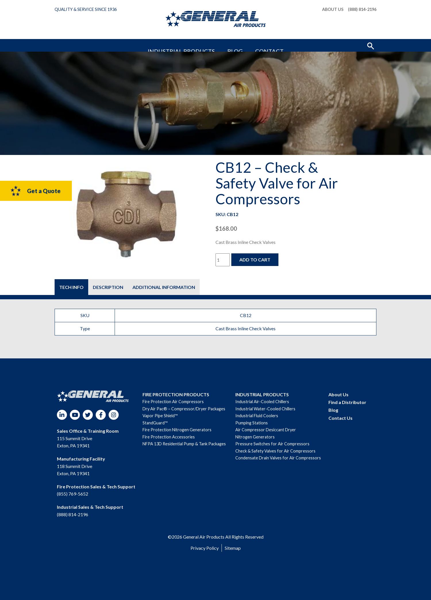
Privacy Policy (205, 548)
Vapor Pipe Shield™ (160, 415)
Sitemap (233, 548)
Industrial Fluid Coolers (256, 415)
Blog (230, 45)
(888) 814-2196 (362, 9)
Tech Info (71, 287)
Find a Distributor (347, 402)
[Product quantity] (223, 259)
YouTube (75, 415)
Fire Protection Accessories (169, 436)
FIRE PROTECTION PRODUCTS (176, 394)
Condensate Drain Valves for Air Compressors (278, 457)
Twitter (88, 415)
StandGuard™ (155, 422)
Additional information (163, 287)
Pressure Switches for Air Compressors (272, 443)
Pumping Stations (251, 422)
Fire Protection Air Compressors (173, 401)
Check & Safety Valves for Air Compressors (275, 450)
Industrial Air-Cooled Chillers (262, 401)
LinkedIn (62, 415)
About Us (332, 9)
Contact (252, 45)
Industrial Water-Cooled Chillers (265, 408)
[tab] (71, 287)
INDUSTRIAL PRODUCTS (262, 394)
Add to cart (254, 259)
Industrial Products (193, 45)
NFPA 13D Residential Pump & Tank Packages (184, 443)
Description (108, 287)
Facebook (101, 415)
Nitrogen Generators (255, 436)
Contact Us (340, 418)
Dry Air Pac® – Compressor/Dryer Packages (184, 408)
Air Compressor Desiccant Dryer (265, 429)
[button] (370, 45)
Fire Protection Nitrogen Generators (177, 429)
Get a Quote (35, 191)
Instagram (114, 415)
